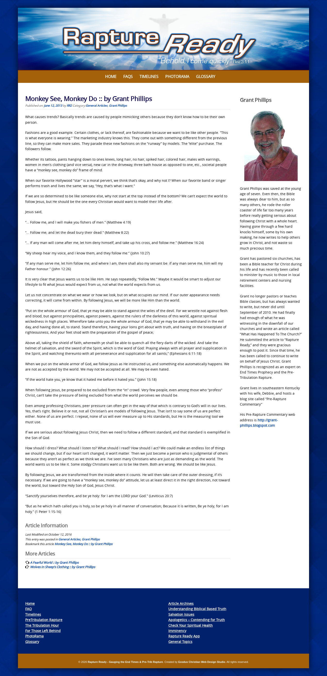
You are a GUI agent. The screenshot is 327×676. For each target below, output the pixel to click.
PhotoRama (34, 636)
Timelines (148, 76)
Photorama (177, 76)
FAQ (28, 609)
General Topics (180, 641)
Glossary (205, 76)
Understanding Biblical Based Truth (197, 609)
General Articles (96, 105)
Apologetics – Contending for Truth (196, 619)
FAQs (128, 76)
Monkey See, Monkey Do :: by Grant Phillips (84, 544)
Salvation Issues (181, 614)
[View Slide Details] (163, 39)
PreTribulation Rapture (43, 619)
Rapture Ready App (184, 636)
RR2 (69, 105)
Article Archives (181, 603)
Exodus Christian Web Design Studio (201, 661)
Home (110, 76)
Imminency (177, 630)
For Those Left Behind (43, 630)
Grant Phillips (118, 105)
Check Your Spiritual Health (190, 625)
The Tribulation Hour (42, 625)
